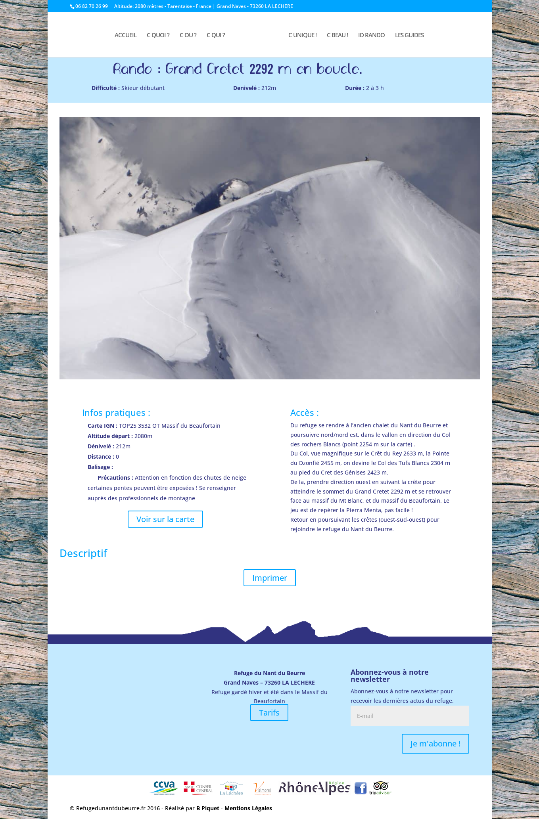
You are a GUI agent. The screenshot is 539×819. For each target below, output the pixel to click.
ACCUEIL (125, 35)
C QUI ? (216, 35)
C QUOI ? (158, 35)
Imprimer (269, 577)
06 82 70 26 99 (91, 6)
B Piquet (207, 808)
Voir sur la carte (165, 519)
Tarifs (269, 712)
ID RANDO (371, 35)
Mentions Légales (248, 808)
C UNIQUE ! (302, 35)
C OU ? (188, 35)
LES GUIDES (409, 35)
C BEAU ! (337, 35)
